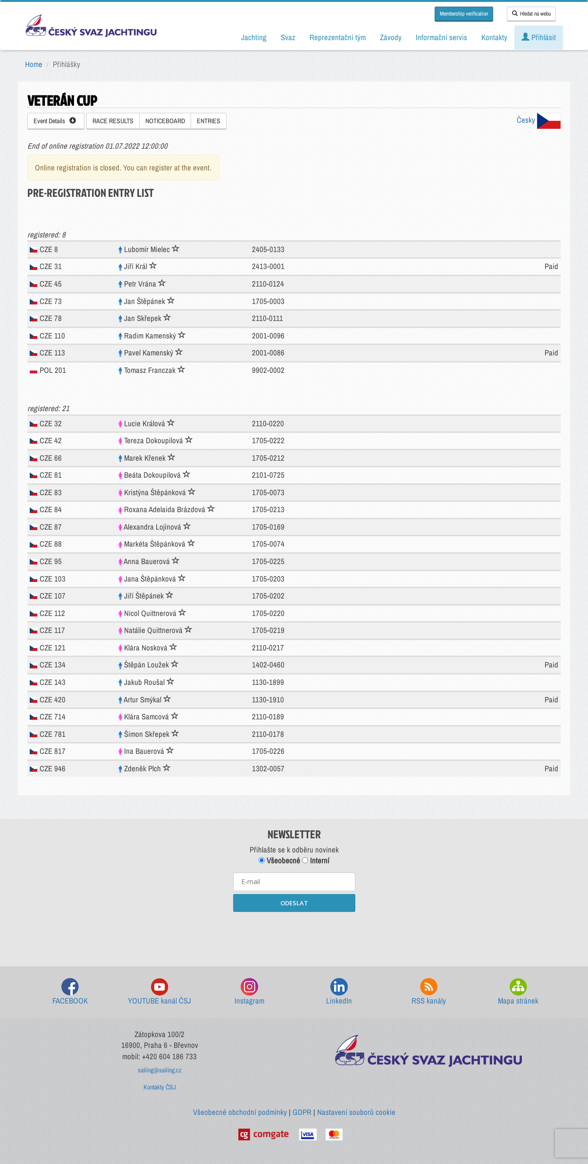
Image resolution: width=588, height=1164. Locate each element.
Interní (315, 860)
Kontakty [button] (494, 37)
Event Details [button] (55, 121)
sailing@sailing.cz (160, 1070)
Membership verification (464, 13)
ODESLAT (294, 903)
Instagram (249, 992)
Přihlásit (538, 37)
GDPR (302, 1112)
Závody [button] (391, 37)
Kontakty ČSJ (159, 1087)
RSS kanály (429, 992)
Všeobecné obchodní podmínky (240, 1112)
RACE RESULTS (113, 121)
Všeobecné (279, 860)
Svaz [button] (288, 37)
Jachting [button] (254, 37)
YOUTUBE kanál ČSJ (159, 992)
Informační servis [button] (441, 37)
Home (33, 64)
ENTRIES (208, 121)
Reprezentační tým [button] (338, 37)
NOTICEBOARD (165, 121)
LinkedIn (339, 992)
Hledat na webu (531, 13)
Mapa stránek (518, 992)
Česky (539, 120)
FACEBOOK (70, 992)
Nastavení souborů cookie (356, 1112)
